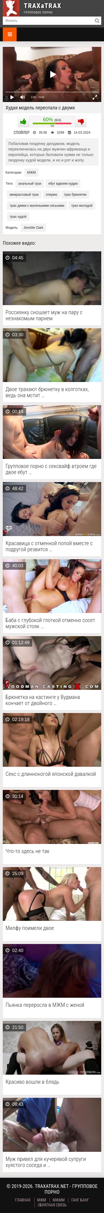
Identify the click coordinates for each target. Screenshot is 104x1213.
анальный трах (29, 183)
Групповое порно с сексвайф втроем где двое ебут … (51, 469)
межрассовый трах (24, 195)
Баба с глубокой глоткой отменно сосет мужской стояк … (50, 623)
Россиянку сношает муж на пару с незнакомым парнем (44, 315)
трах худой (18, 217)
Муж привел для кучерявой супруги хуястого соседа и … (46, 1162)
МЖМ (31, 172)
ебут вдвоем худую (63, 183)
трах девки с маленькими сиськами (37, 206)
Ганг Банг (80, 1200)
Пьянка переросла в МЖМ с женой (45, 1005)
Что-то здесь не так (27, 851)
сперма (51, 195)
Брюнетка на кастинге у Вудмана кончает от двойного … (43, 700)
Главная (22, 1200)
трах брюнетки (75, 195)
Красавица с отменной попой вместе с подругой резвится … (49, 546)
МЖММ (59, 1200)
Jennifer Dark (33, 228)
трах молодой (82, 206)
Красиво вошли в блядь (32, 1082)
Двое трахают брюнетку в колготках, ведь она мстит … (47, 392)
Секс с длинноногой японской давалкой (51, 774)
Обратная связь (52, 1205)
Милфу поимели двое (30, 928)
